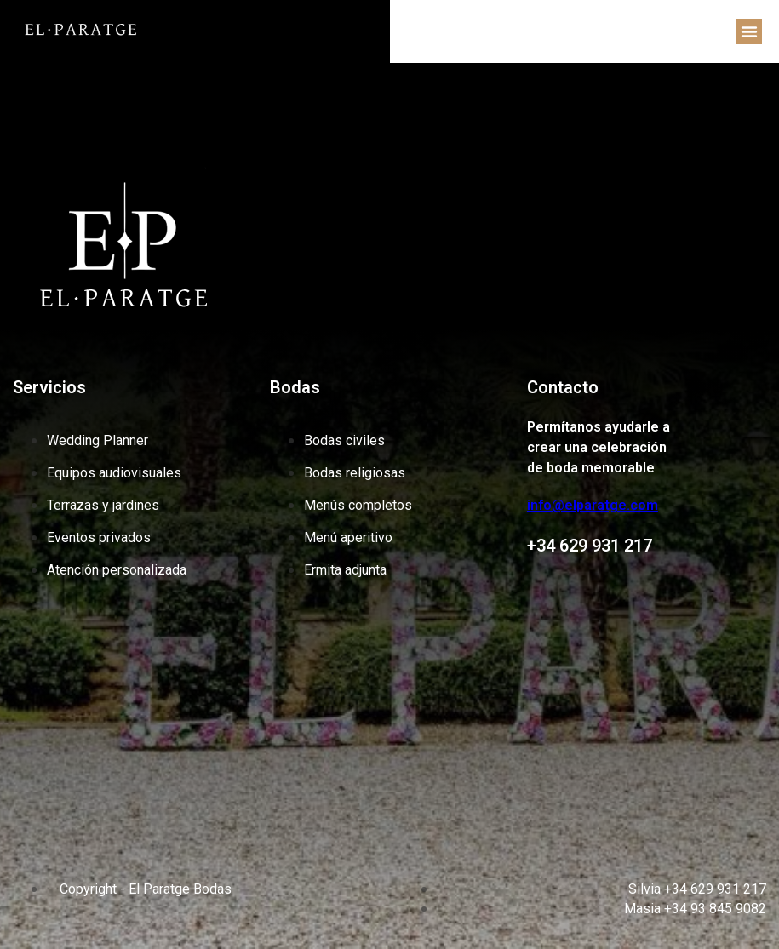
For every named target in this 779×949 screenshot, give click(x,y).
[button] (749, 31)
